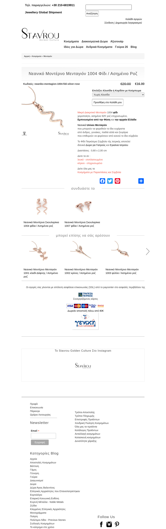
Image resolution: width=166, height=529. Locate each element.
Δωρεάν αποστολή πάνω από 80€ (85, 310)
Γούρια (33, 477)
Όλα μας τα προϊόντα (86, 426)
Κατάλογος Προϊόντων (86, 430)
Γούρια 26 (121, 46)
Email (35, 430)
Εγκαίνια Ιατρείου (119, 145)
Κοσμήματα (71, 41)
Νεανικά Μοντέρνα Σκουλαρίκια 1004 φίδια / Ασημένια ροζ (41, 224)
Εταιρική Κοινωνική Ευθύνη (44, 498)
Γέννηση (34, 473)
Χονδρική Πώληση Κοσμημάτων (92, 423)
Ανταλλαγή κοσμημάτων (87, 433)
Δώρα (33, 484)
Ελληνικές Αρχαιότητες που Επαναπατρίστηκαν (55, 491)
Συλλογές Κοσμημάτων (42, 523)
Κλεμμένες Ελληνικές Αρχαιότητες (48, 509)
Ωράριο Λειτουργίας (40, 414)
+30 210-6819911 (63, 5)
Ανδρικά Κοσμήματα (99, 46)
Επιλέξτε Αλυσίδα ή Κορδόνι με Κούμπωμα (116, 90)
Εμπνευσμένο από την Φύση (94, 119)
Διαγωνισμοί (36, 480)
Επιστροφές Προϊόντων (87, 419)
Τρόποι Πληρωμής (84, 416)
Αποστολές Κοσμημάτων (43, 462)
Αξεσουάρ (116, 41)
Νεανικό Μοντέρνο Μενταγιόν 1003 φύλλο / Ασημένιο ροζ (122, 271)
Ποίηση (34, 516)
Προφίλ (34, 404)
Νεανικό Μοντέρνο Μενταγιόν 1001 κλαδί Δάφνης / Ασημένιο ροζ (41, 273)
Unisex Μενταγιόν (97, 125)
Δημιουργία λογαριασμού (128, 22)
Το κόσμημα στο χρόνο (42, 527)
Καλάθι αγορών (134, 19)
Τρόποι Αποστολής (85, 412)
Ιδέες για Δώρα (73, 46)
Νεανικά (82, 125)
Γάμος (33, 469)
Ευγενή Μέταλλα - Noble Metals (47, 502)
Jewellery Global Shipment (43, 12)
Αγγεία (33, 459)
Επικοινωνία (36, 407)
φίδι (115, 112)
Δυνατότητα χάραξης (86, 441)
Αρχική (27, 56)
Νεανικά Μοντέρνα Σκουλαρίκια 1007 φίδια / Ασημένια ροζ (82, 224)
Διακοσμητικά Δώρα (95, 41)
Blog (134, 46)
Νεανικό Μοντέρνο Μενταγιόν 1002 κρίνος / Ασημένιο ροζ (81, 271)
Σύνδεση (109, 22)
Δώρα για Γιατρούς (95, 145)
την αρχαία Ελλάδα (125, 119)
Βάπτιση (34, 466)
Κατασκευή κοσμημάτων (87, 437)
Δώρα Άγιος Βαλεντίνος (42, 487)
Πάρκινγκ (35, 411)
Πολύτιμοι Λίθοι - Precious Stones (48, 520)
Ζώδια (33, 505)
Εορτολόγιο (36, 494)
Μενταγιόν (48, 56)
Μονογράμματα (38, 512)
